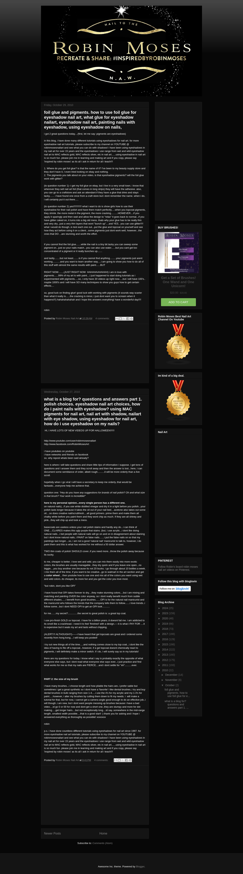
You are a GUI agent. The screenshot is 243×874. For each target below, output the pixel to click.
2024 (165, 608)
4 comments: (102, 318)
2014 (165, 649)
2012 (165, 659)
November (171, 679)
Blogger (140, 866)
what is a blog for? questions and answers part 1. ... (177, 704)
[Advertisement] (95, 353)
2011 (165, 665)
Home (103, 833)
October (170, 685)
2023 (165, 613)
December (171, 674)
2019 (165, 623)
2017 (165, 633)
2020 (165, 618)
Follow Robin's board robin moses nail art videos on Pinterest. (178, 568)
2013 (165, 654)
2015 (165, 644)
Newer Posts (52, 833)
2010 (165, 670)
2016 (165, 639)
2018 (165, 628)
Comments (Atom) (102, 843)
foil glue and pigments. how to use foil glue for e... (177, 693)
